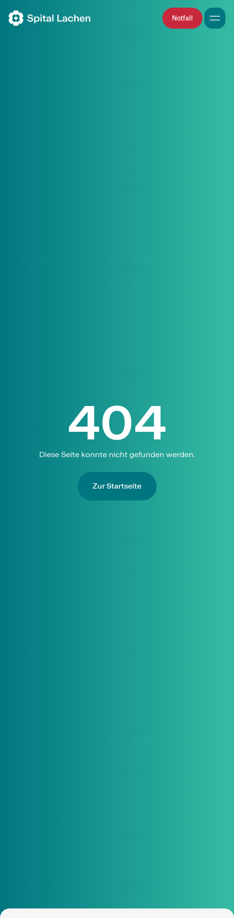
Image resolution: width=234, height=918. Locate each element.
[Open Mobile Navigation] (214, 18)
